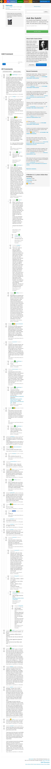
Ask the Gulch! (37, 31)
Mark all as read (17, 71)
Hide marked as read (7, 71)
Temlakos (11, 529)
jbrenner (14, 504)
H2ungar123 (20, 605)
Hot (5, 1)
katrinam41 (32, 152)
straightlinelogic (14, 74)
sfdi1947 (11, 666)
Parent (18, 113)
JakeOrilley (32, 76)
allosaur (33, 132)
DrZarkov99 (12, 492)
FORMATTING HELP (20, 63)
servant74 (12, 725)
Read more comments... (31, 168)
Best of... (16, 9)
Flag (19, 9)
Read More (31, 64)
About (29, 764)
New (8, 1)
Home (26, 764)
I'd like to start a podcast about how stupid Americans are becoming (37, 97)
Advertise (38, 764)
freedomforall (33, 122)
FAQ (32, 764)
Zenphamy (14, 453)
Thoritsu (13, 719)
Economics (8, 8)
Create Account (31, 1)
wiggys (13, 648)
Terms (45, 764)
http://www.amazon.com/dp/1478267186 (18, 396)
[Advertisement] (12, 38)
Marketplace (20, 1)
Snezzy (33, 141)
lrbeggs (10, 6)
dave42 (27, 181)
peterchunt (12, 518)
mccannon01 (32, 106)
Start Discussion (43, 1)
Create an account (41, 64)
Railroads (9, 5)
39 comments (8, 9)
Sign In (36, 1)
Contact (34, 764)
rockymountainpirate (19, 323)
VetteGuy (32, 95)
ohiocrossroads (15, 369)
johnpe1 (19, 152)
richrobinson (12, 436)
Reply (7, 94)
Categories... (13, 1)
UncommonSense (13, 461)
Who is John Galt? (46, 760)
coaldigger (14, 96)
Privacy (42, 764)
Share (13, 9)
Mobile (48, 764)
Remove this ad (37, 6)
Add (4, 64)
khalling (17, 292)
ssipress (32, 116)
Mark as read (11, 94)
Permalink (21, 94)
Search (46, 11)
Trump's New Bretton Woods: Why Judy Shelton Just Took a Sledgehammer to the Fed (37, 143)
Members (26, 1)
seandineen (12, 524)
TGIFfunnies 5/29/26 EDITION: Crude (33, 117)
